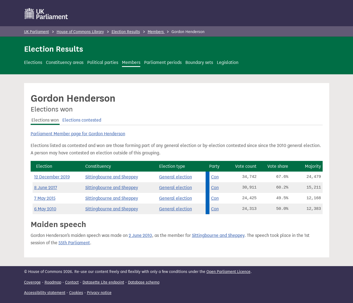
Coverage (32, 282)
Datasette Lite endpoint (103, 282)
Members (156, 32)
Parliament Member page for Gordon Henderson (78, 133)
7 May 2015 (45, 198)
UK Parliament (36, 32)
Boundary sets (199, 62)
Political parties (102, 62)
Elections (33, 62)
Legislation (227, 62)
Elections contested (81, 120)
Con (215, 177)
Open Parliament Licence (228, 271)
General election (175, 177)
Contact (72, 282)
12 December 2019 (52, 177)
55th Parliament (74, 242)
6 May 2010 (45, 208)
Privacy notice (99, 292)
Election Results (126, 32)
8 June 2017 (45, 187)
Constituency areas (64, 62)
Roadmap (53, 282)
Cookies (76, 292)
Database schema (143, 282)
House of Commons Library (80, 32)
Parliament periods (163, 62)
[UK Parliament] (46, 14)
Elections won (45, 120)
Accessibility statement (44, 292)
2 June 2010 (140, 235)
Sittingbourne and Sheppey (111, 177)
